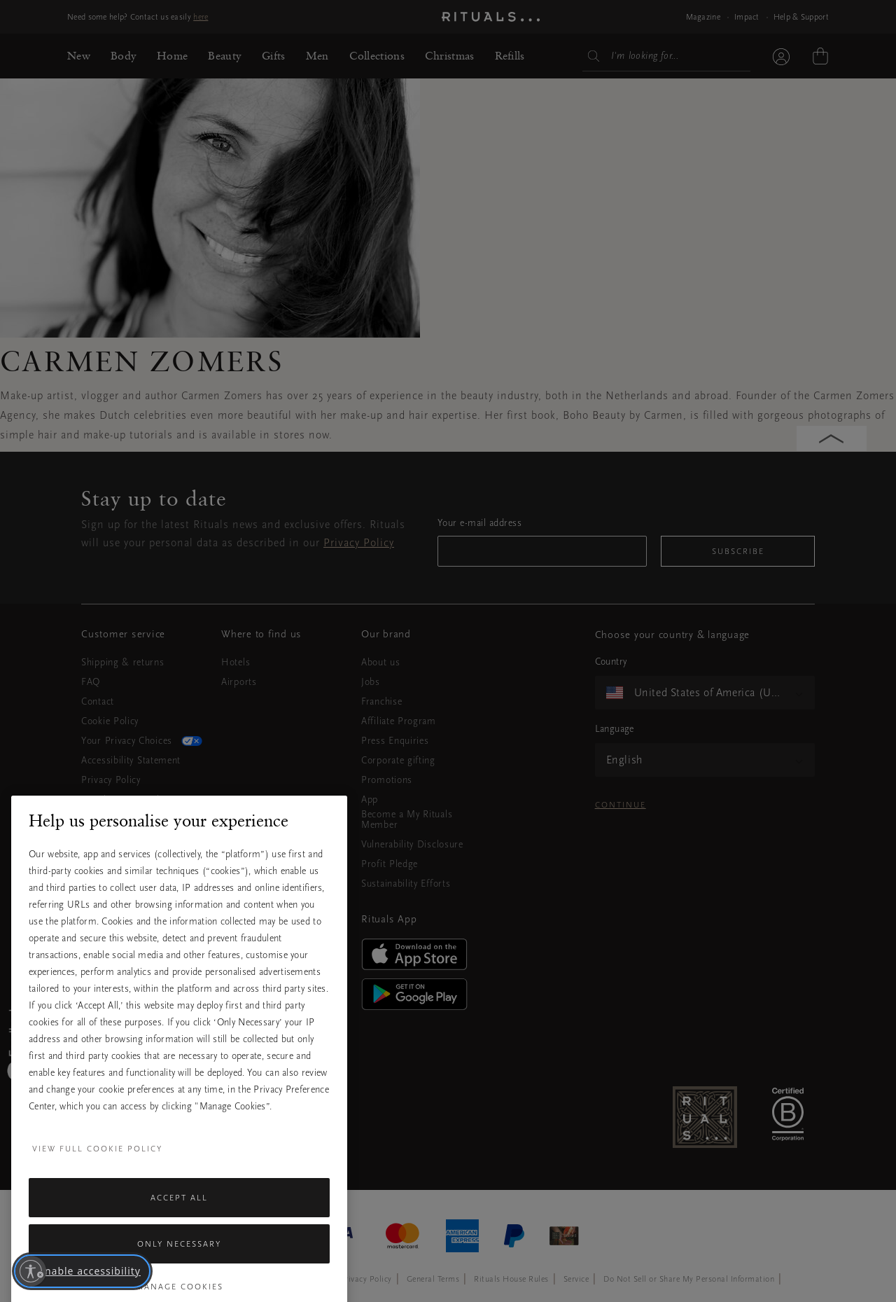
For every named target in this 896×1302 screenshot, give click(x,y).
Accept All (179, 1243)
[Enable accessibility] (31, 1271)
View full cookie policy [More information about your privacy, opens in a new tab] (97, 1194)
